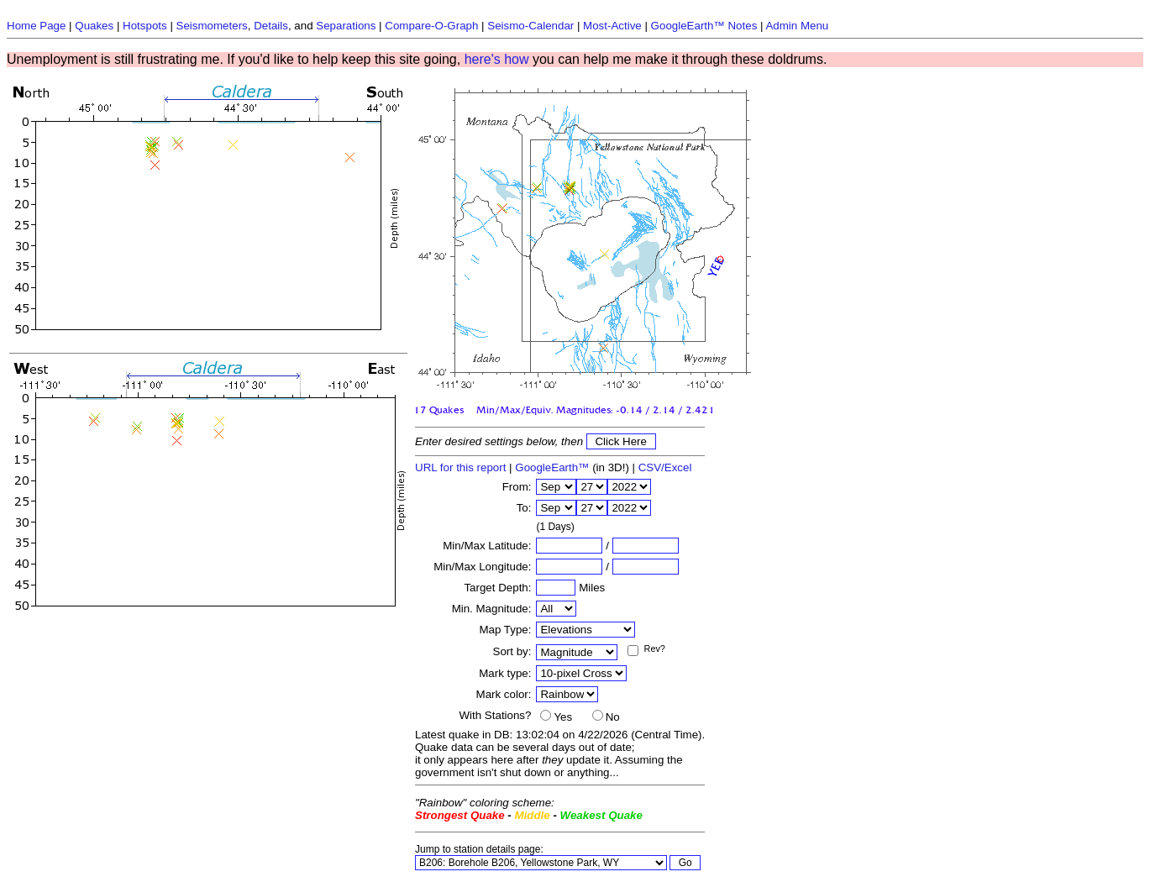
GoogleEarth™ (552, 467)
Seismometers (212, 25)
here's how (497, 59)
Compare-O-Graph (431, 25)
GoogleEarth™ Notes (704, 25)
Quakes (94, 25)
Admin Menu (796, 25)
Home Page (36, 25)
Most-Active (612, 25)
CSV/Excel (665, 467)
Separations (345, 25)
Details (271, 25)
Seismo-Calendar (530, 25)
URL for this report (460, 467)
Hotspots (145, 25)
